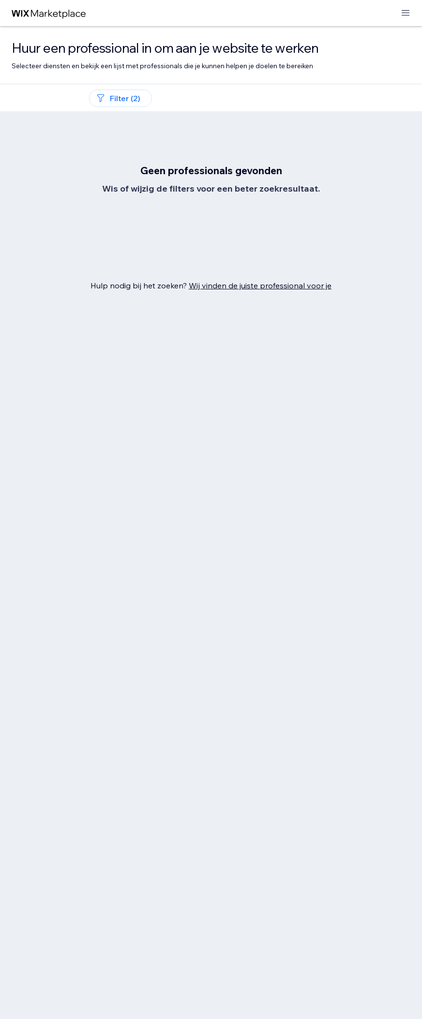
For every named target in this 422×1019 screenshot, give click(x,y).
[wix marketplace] (49, 13)
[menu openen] (405, 13)
